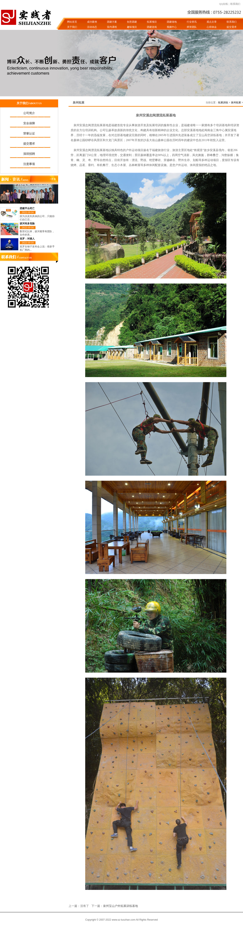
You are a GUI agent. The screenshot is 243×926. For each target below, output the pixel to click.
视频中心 (172, 27)
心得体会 (212, 27)
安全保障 (29, 123)
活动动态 (92, 27)
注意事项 (29, 164)
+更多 (53, 179)
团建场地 (172, 21)
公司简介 (29, 113)
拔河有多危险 (27, 223)
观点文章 (212, 21)
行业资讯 (192, 21)
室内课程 (112, 27)
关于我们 (72, 27)
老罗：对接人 (27, 238)
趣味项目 (132, 27)
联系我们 (235, 3)
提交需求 (232, 27)
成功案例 (92, 21)
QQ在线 (223, 3)
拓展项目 (152, 21)
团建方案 (112, 21)
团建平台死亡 (27, 208)
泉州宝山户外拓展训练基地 (120, 906)
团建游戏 (152, 27)
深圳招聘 (29, 153)
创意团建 (132, 21)
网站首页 (72, 21)
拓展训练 (223, 102)
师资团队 (192, 27)
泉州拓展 (236, 102)
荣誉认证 (29, 133)
